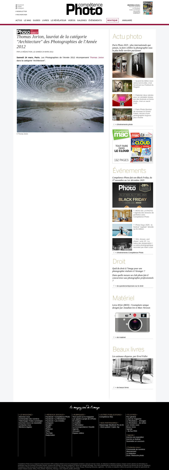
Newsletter (136, 11)
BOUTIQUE (113, 20)
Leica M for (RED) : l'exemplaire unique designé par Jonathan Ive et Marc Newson (130, 298)
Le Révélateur (58, 20)
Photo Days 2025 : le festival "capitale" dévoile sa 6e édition (143, 223)
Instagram (21, 8)
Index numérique (134, 10)
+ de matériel (118, 328)
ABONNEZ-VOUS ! (133, 5)
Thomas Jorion (97, 57)
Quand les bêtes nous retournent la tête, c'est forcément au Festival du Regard (142, 82)
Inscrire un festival (132, 428)
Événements (95, 20)
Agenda (75, 418)
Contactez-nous (24, 414)
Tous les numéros (134, 6)
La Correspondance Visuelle (82, 416)
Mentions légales (24, 416)
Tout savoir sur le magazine (81, 406)
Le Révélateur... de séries (134, 412)
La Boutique (136, 8)
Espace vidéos (77, 422)
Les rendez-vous (131, 414)
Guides (36, 20)
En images (76, 410)
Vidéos (71, 20)
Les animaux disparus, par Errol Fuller (129, 346)
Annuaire (127, 20)
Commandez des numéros (27, 408)
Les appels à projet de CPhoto (82, 408)
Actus (19, 20)
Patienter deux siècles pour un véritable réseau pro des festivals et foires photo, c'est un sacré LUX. (142, 96)
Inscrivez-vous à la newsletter (28, 412)
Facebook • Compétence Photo (56, 406)
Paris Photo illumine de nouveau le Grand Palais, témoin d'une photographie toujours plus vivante (143, 110)
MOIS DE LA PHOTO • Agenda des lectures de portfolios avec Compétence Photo (143, 210)
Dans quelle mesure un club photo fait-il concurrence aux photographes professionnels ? (132, 272)
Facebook (21, 5)
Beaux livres (130, 416)
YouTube (48, 422)
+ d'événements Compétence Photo (126, 249)
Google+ (48, 414)
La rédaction (130, 442)
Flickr (47, 420)
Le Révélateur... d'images (134, 410)
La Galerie (76, 412)
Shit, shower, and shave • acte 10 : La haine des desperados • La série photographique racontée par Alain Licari (143, 239)
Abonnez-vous (23, 406)
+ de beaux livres (120, 377)
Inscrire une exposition (133, 426)
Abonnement (130, 440)
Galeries (82, 20)
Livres (45, 20)
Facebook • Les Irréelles (53, 410)
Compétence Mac (105, 406)
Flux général (130, 406)
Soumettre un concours (133, 430)
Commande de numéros (134, 438)
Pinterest (48, 418)
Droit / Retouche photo (133, 444)
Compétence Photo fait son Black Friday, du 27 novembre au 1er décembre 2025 (133, 175)
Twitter (20, 6)
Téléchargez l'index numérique (29, 410)
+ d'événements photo (121, 122)
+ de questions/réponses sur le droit (126, 279)
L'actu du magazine (132, 408)
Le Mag (27, 20)
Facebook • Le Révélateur (54, 408)
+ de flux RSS (130, 420)
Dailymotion (49, 424)
